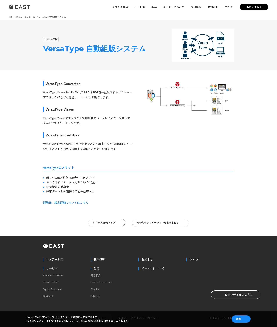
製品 (154, 7)
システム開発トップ (104, 222)
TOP (11, 16)
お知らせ (213, 7)
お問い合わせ (254, 7)
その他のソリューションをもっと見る (158, 222)
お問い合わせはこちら (236, 294)
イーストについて (173, 7)
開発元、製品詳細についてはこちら (65, 202)
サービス (139, 7)
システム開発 (120, 7)
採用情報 (196, 7)
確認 (238, 319)
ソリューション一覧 (25, 16)
